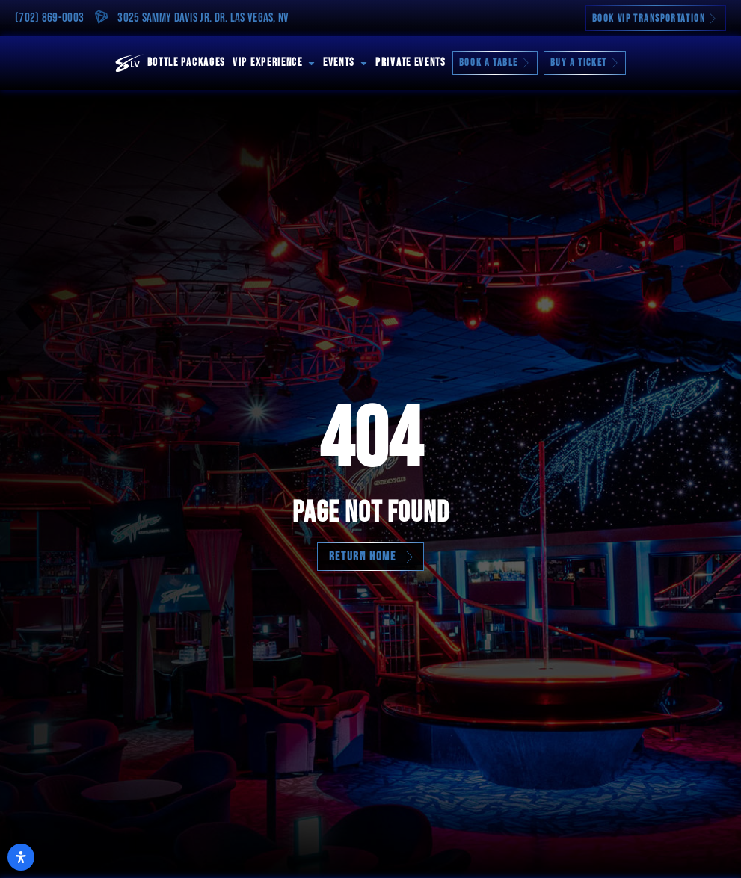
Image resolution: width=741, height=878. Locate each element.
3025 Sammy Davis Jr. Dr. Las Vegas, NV (203, 17)
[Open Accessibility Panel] (20, 857)
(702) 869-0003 (49, 17)
